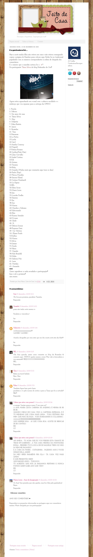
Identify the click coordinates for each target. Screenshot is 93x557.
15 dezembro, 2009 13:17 (25, 352)
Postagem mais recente (18, 546)
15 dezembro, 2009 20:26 (43, 402)
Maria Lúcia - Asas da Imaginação (25, 480)
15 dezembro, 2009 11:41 (29, 328)
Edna (15, 385)
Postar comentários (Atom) (25, 549)
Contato (40, 41)
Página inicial (14, 41)
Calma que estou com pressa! (23, 402)
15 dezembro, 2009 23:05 (48, 480)
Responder (17, 300)
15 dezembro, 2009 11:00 (28, 306)
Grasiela (16, 306)
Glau (15, 371)
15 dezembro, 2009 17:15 (26, 385)
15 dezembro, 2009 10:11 (25, 294)
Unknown (16, 328)
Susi (14, 294)
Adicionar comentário (18, 493)
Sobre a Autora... (28, 41)
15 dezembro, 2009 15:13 (25, 371)
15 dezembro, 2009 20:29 (43, 438)
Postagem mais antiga (55, 546)
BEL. (15, 352)
